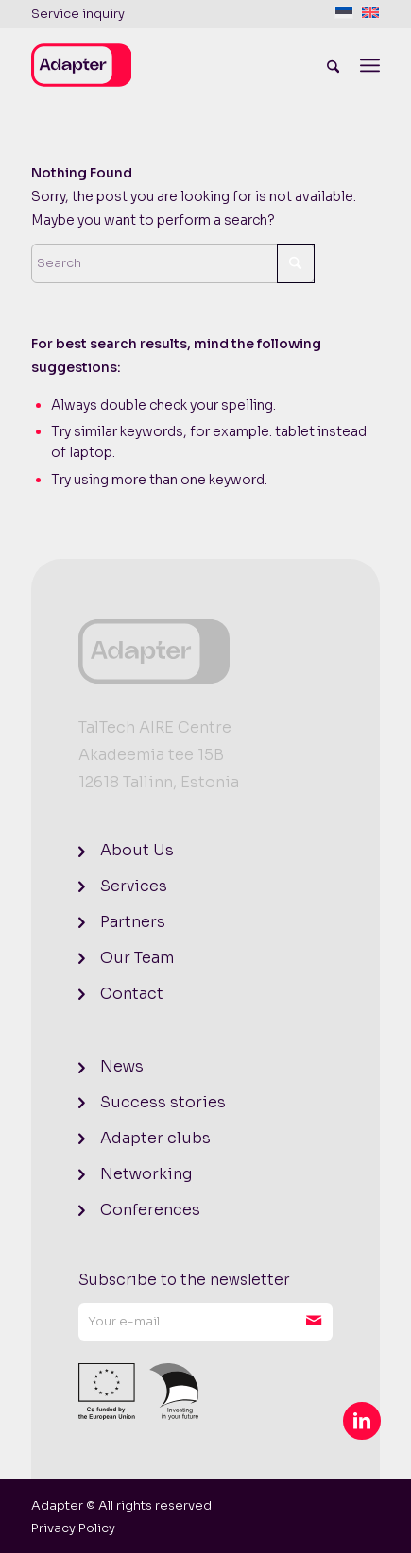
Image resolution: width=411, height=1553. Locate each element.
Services (133, 886)
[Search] (333, 65)
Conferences (150, 1210)
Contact (131, 994)
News (122, 1066)
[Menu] (370, 65)
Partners (132, 922)
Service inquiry (78, 14)
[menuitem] (78, 14)
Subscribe (314, 1322)
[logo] (171, 65)
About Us (137, 850)
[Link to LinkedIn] (362, 1421)
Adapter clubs (155, 1138)
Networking (146, 1174)
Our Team (137, 958)
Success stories (163, 1102)
